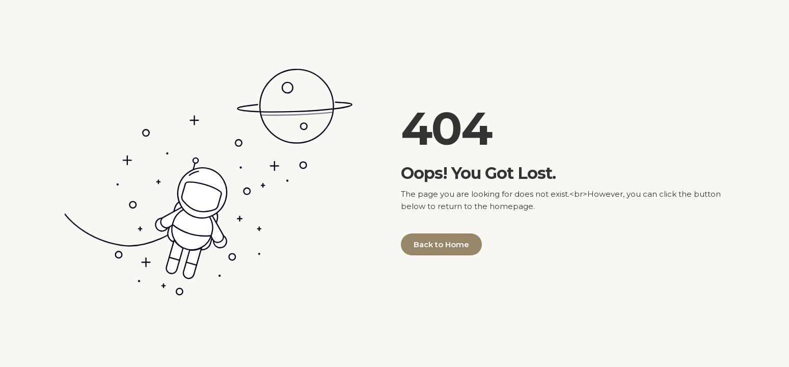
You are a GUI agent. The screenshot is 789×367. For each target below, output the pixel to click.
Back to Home (441, 244)
